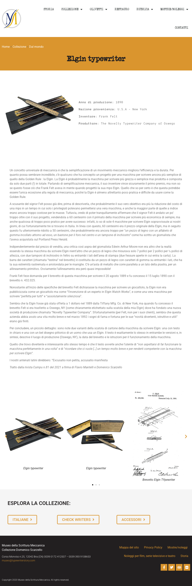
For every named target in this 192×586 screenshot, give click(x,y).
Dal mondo (36, 46)
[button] (6, 436)
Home (6, 46)
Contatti (181, 27)
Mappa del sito (129, 547)
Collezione (71, 9)
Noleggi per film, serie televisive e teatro (149, 556)
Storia (49, 9)
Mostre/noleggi (174, 9)
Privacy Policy (153, 547)
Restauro (122, 9)
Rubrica (145, 9)
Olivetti (98, 9)
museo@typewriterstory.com (18, 560)
